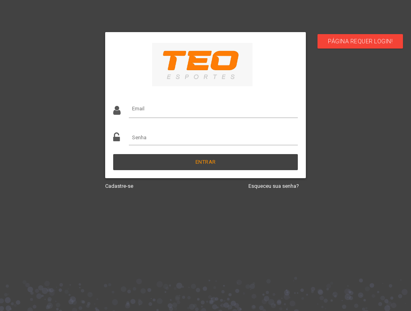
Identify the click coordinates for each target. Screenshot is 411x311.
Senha (139, 137)
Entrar (205, 162)
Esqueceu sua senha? (273, 186)
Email (138, 109)
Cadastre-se (119, 186)
